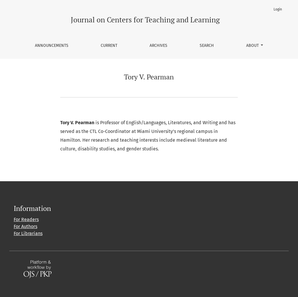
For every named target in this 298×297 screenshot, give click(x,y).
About (253, 45)
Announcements (51, 45)
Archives (158, 45)
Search (207, 45)
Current (109, 45)
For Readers (26, 219)
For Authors (25, 226)
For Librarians (28, 233)
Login (278, 9)
